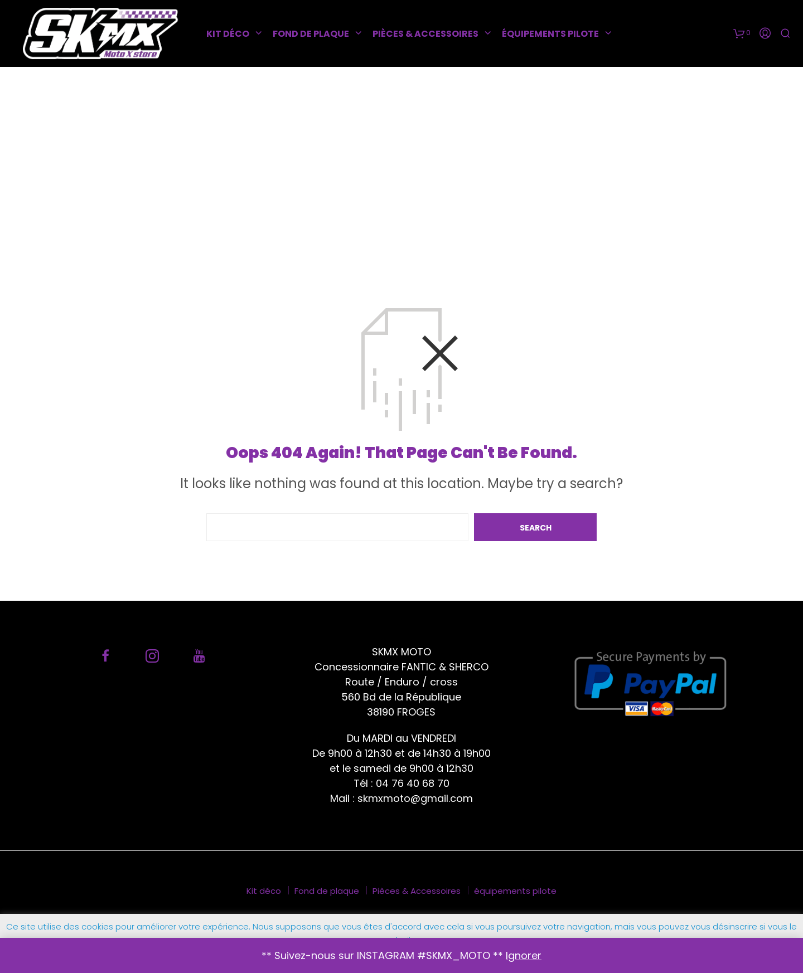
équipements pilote (550, 33)
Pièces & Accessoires (425, 33)
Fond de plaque (311, 33)
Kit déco (227, 33)
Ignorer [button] (523, 955)
